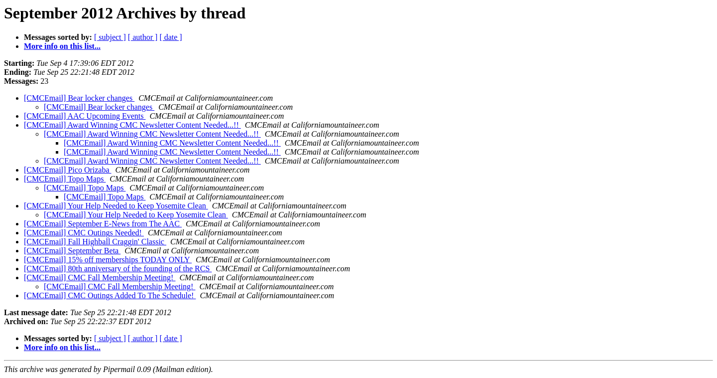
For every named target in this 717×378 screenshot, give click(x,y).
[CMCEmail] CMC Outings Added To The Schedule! (110, 295)
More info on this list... (62, 46)
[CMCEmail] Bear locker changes (79, 98)
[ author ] (143, 37)
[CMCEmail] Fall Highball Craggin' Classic (95, 241)
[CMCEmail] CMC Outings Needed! (84, 232)
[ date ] (170, 37)
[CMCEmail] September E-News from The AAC (103, 223)
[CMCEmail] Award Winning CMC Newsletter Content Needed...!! (132, 125)
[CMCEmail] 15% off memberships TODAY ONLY (108, 259)
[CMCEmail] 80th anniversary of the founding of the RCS (118, 268)
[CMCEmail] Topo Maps (65, 179)
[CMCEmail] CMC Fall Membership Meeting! (99, 277)
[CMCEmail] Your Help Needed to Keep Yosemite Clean (116, 205)
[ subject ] (110, 37)
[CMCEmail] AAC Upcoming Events (84, 116)
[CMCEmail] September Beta (72, 250)
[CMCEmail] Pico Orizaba (68, 170)
